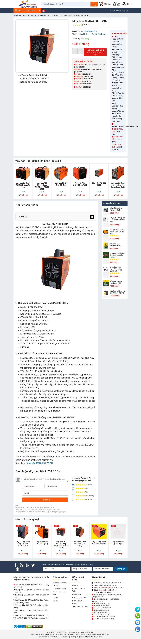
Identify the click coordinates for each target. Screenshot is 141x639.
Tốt (80, 492)
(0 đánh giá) (81, 25)
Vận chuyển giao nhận (59, 593)
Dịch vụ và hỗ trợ (79, 598)
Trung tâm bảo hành (80, 607)
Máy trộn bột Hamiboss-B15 (115, 244)
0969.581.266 (86, 81)
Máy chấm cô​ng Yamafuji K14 (116, 209)
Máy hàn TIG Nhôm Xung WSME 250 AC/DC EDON (61, 545)
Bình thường (83, 495)
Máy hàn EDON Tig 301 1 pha (118, 543)
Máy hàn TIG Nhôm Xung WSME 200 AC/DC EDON (42, 186)
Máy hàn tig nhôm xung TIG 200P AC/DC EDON (23, 544)
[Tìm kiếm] (94, 4)
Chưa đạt (82, 499)
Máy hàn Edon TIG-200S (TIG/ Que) (80, 544)
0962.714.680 (96, 69)
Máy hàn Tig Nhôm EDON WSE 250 (80, 185)
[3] (73, 492)
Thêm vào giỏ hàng (95, 52)
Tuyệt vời (82, 485)
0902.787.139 (89, 64)
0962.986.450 (86, 74)
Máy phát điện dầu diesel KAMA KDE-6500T (117, 231)
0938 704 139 (104, 614)
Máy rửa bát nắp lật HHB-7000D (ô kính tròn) (117, 220)
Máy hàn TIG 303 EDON (99, 184)
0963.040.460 (88, 79)
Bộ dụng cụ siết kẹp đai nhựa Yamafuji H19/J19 (117, 255)
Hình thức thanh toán (78, 590)
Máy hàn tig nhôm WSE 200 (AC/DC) (99, 543)
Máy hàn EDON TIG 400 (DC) (61, 184)
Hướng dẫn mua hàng (78, 602)
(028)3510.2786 (79, 67)
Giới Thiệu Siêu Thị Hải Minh (59, 584)
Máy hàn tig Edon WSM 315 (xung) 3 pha (23, 185)
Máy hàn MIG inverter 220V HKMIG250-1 (118, 292)
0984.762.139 (87, 84)
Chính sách (76, 594)
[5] (73, 485)
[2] (73, 495)
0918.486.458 (85, 69)
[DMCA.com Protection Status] (34, 626)
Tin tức (55, 598)
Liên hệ (55, 601)
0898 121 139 (110, 617)
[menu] (92, 217)
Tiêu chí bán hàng (59, 588)
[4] (73, 488)
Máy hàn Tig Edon (98, 34)
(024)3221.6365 (79, 72)
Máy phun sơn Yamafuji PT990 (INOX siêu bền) (116, 269)
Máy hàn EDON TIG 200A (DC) (42, 543)
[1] (73, 499)
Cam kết (75, 585)
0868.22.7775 (88, 76)
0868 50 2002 (109, 619)
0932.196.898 (99, 64)
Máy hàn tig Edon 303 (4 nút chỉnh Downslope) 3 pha (118, 185)
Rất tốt (81, 488)
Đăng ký (121, 569)
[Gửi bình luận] (45, 500)
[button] (127, 4)
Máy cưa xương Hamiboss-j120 (116, 282)
